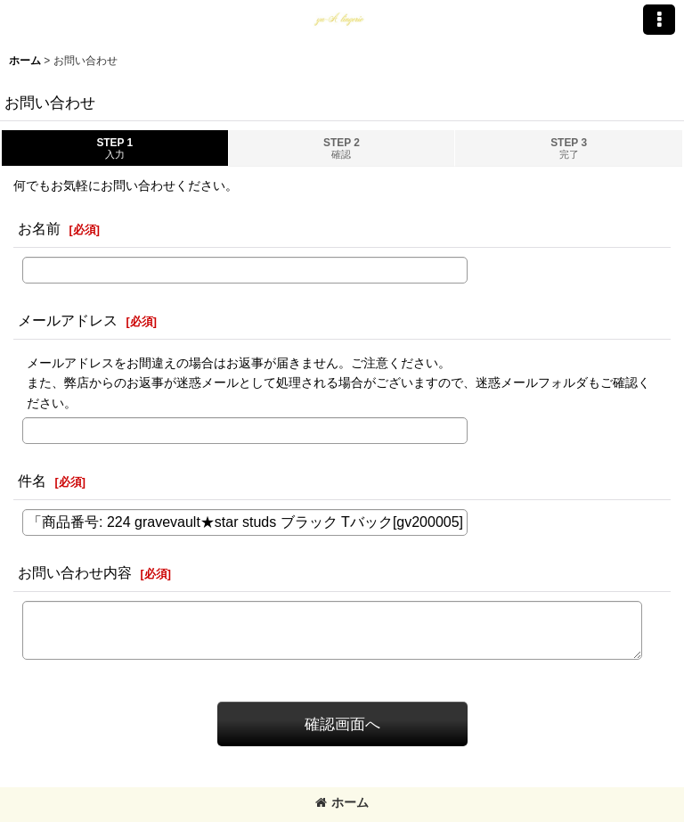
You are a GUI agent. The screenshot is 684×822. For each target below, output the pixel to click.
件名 (32, 481)
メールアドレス (68, 320)
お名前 (39, 228)
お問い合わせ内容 (75, 572)
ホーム (342, 802)
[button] (659, 19)
